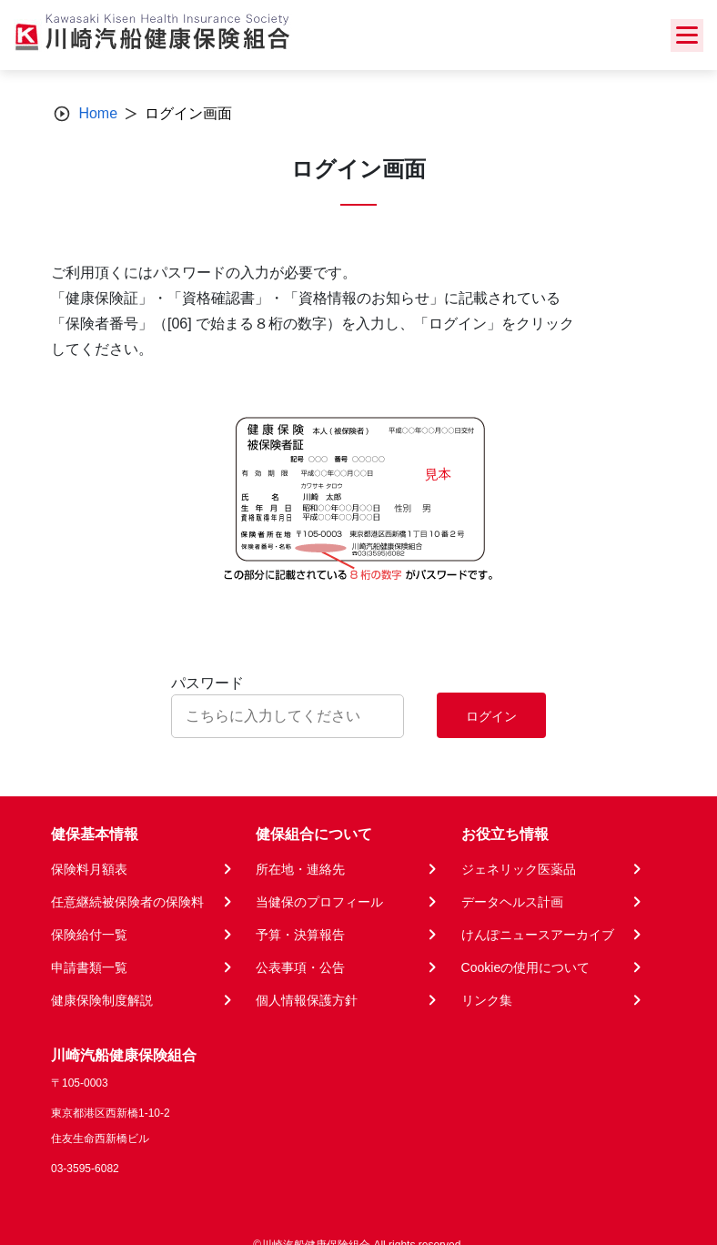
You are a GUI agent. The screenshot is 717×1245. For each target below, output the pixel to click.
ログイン (491, 716)
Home (97, 113)
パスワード (207, 683)
